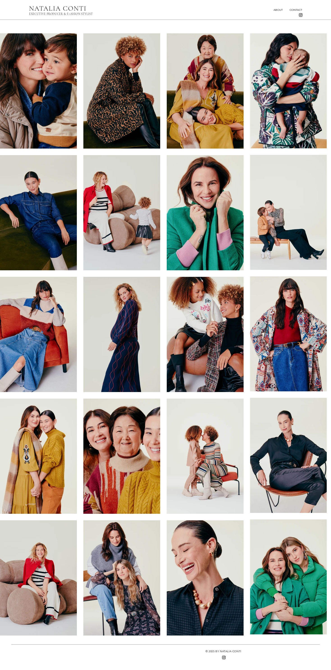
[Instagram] (300, 15)
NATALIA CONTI (58, 8)
